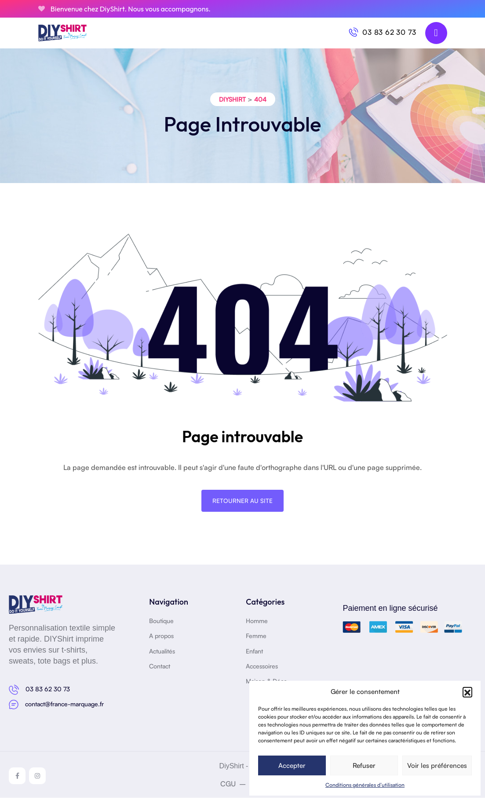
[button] (467, 691)
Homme (257, 623)
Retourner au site (242, 502)
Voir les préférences (437, 765)
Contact (159, 668)
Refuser (364, 765)
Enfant (254, 653)
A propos (161, 638)
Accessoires (262, 668)
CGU (228, 786)
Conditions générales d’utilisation (365, 785)
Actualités (162, 653)
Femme (256, 638)
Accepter (292, 765)
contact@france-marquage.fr (64, 706)
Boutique (161, 623)
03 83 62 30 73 (389, 32)
